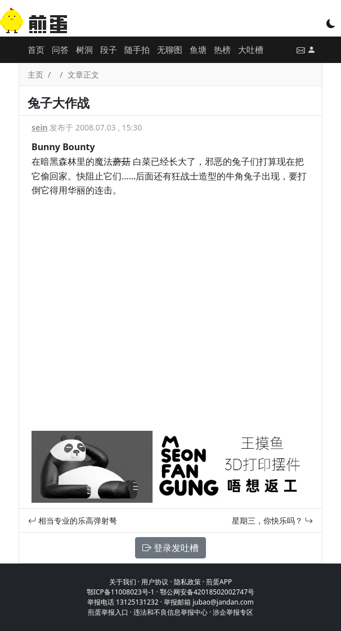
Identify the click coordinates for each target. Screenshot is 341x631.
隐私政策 (187, 582)
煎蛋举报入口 (108, 612)
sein (40, 127)
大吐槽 (250, 49)
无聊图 (169, 49)
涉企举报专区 (233, 612)
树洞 (84, 49)
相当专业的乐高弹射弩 (72, 520)
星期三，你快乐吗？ (272, 520)
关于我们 (122, 582)
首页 (36, 49)
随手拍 (137, 49)
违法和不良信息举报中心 (170, 612)
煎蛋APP (219, 582)
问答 (60, 49)
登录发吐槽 (170, 548)
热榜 (222, 49)
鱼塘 (198, 49)
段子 (108, 49)
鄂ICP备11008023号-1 (121, 592)
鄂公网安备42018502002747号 (207, 592)
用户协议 (154, 582)
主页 (35, 74)
